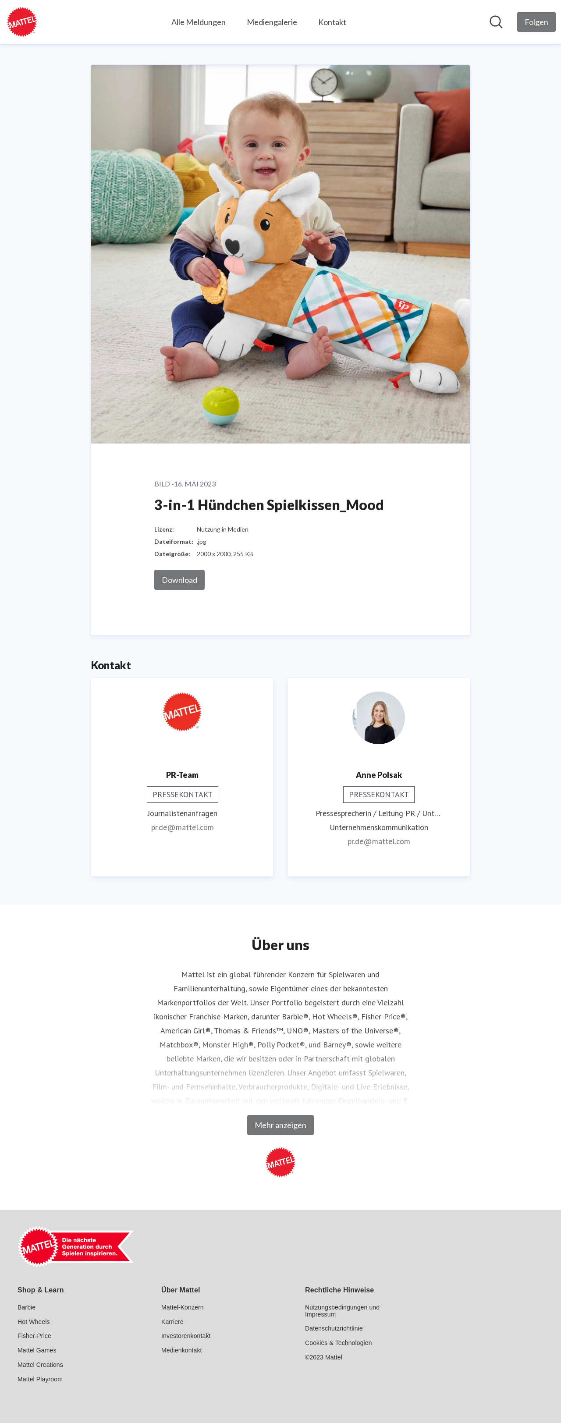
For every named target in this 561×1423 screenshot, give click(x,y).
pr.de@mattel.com (182, 827)
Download (179, 580)
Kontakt (332, 22)
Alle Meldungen (198, 22)
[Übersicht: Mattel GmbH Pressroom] (22, 22)
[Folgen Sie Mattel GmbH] (536, 22)
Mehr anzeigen (280, 1125)
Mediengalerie (272, 22)
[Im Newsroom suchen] (496, 22)
